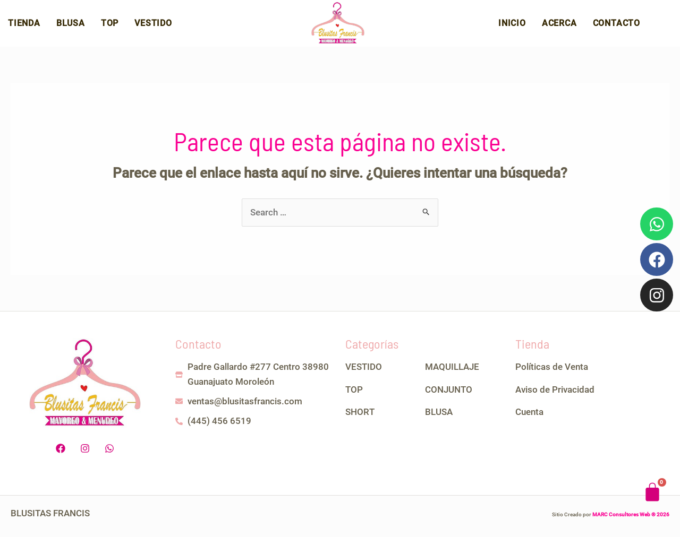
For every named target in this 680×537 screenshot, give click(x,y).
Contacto (616, 25)
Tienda (24, 25)
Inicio (512, 25)
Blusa (70, 25)
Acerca (559, 25)
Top (109, 25)
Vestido (153, 25)
